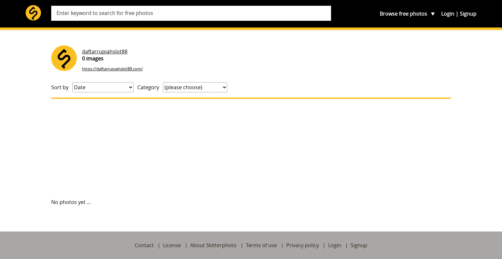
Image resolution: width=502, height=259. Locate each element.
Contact (144, 245)
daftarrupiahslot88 (104, 51)
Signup (468, 13)
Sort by (60, 87)
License (172, 245)
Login (447, 13)
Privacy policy (302, 245)
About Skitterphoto (213, 245)
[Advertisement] (251, 148)
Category (148, 87)
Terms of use (261, 245)
